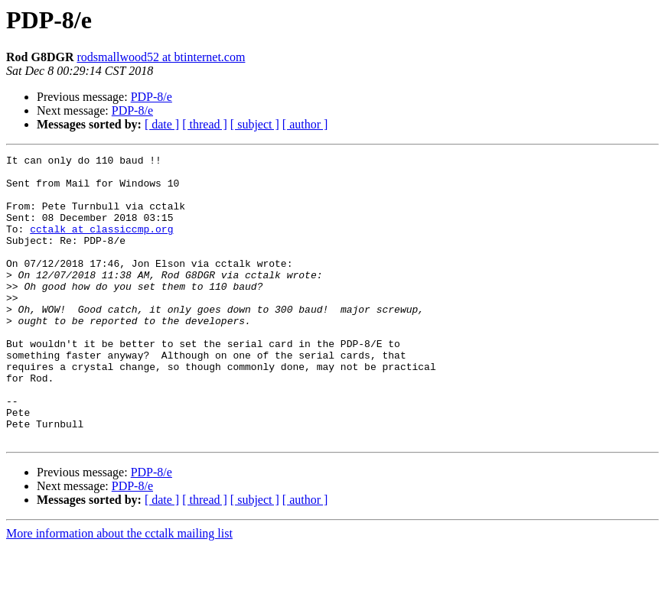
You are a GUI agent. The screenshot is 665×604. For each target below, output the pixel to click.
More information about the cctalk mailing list (119, 590)
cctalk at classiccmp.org (101, 245)
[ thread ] (204, 124)
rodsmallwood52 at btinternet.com (161, 56)
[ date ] (162, 124)
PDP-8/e (151, 96)
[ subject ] (254, 124)
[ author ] (305, 124)
